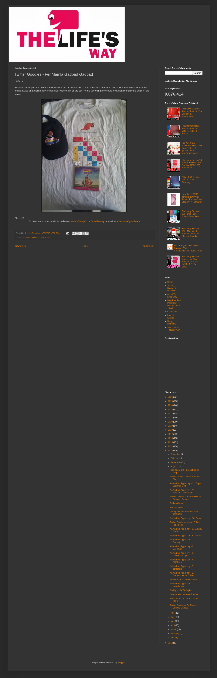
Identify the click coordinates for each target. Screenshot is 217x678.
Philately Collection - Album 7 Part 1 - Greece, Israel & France (191, 130)
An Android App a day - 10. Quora (185, 518)
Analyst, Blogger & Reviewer (172, 288)
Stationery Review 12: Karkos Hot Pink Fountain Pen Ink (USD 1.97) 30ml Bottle (192, 261)
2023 (170, 409)
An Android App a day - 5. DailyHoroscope (182, 554)
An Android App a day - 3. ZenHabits (182, 567)
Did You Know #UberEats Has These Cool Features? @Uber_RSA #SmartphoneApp (192, 148)
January (174, 637)
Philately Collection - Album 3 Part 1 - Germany (191, 180)
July (172, 613)
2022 (170, 413)
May (172, 621)
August (174, 466)
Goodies (26, 237)
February (174, 633)
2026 (170, 397)
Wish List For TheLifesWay (173, 328)
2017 (170, 434)
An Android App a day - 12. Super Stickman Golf (185, 484)
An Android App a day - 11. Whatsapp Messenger (182, 491)
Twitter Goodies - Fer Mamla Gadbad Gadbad (183, 606)
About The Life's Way (172, 295)
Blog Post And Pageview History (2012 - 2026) (174, 304)
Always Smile (176, 507)
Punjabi (41, 237)
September (175, 462)
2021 (170, 417)
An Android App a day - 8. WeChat (186, 535)
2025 (170, 401)
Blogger (121, 662)
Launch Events (170, 316)
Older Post (148, 246)
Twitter (48, 237)
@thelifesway (97, 221)
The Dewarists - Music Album (183, 579)
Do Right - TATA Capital (181, 590)
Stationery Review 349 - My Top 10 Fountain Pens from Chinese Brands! (191, 232)
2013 (170, 450)
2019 (170, 426)
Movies (34, 237)
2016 (170, 438)
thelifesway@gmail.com (127, 221)
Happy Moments (171, 322)
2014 (170, 446)
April (172, 625)
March (173, 629)
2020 (170, 422)
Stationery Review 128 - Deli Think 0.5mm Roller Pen (190, 214)
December (175, 454)
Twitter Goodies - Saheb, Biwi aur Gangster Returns (185, 497)
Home (85, 246)
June (173, 617)
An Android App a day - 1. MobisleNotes (182, 584)
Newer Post (20, 246)
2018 (170, 430)
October (174, 458)
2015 (170, 442)
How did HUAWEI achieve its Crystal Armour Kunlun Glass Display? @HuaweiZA (192, 198)
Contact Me (172, 311)
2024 (170, 405)
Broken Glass (176, 503)
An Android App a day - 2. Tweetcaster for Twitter (182, 574)
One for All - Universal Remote (184, 594)
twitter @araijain (79, 221)
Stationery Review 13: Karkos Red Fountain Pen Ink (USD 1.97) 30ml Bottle (192, 164)
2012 (170, 643)
